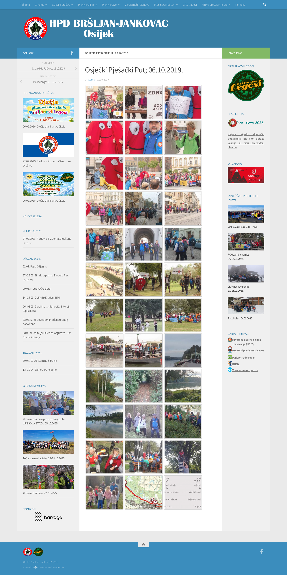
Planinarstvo (109, 4)
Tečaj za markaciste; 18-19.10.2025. (44, 458)
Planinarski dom (87, 4)
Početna (25, 4)
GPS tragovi (190, 4)
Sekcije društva (61, 4)
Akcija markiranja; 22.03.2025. (40, 493)
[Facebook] (72, 53)
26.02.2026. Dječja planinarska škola (44, 126)
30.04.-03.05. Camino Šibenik (40, 361)
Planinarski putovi (164, 4)
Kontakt (240, 4)
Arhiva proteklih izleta (215, 4)
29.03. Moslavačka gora (37, 288)
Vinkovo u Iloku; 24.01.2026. (243, 227)
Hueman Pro (59, 567)
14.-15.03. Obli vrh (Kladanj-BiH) (42, 297)
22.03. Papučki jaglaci (35, 266)
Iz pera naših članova (137, 4)
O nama (39, 4)
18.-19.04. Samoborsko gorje (40, 370)
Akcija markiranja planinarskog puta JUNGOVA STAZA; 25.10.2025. (44, 421)
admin (91, 79)
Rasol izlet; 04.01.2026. (240, 318)
